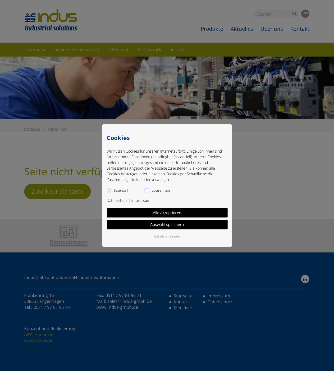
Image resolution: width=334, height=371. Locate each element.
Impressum (140, 200)
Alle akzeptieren (167, 212)
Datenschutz (117, 200)
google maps (161, 190)
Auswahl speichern (167, 224)
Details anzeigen (167, 236)
